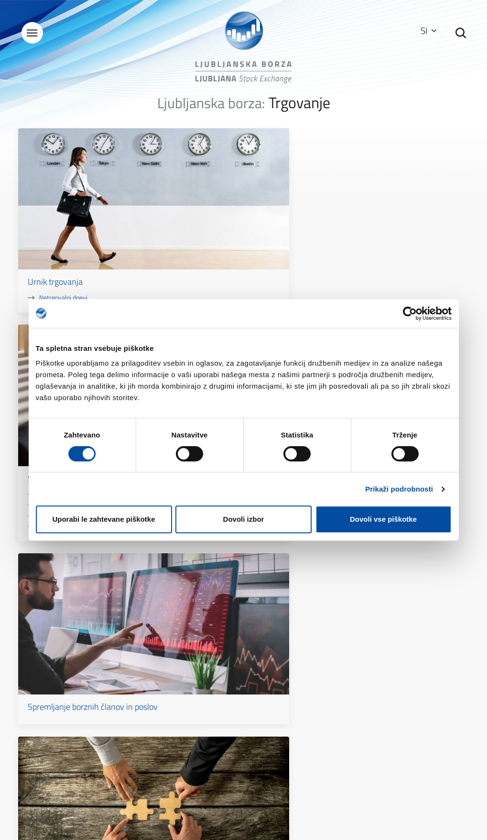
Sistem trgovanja (214, 221)
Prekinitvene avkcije (223, 258)
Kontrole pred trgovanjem (230, 248)
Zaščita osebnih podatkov (298, 704)
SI (424, 30)
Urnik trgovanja (58, 221)
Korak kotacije (215, 269)
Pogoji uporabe (283, 691)
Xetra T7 (207, 237)
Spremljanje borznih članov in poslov (389, 226)
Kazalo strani (281, 677)
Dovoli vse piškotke (383, 519)
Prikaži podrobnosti (399, 489)
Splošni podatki (170, 691)
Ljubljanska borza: (211, 109)
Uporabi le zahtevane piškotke (103, 519)
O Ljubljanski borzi (173, 677)
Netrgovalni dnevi (67, 237)
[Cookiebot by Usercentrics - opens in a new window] (410, 313)
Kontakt (351, 605)
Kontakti (160, 704)
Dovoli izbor (243, 519)
